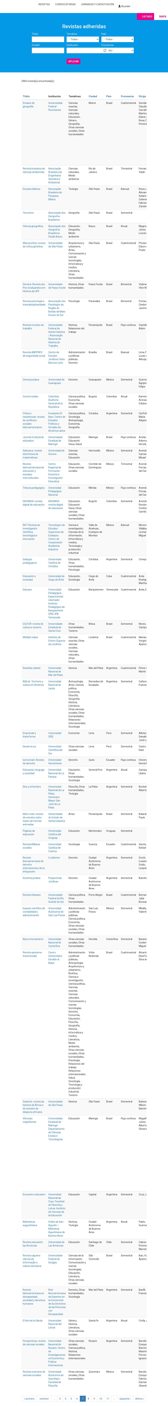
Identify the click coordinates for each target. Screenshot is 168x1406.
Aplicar (73, 61)
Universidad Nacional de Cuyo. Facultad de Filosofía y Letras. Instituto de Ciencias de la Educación (56, 1205)
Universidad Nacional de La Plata (56, 790)
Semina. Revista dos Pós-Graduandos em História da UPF (34, 288)
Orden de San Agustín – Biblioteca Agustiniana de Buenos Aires (56, 1228)
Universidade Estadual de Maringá (55, 441)
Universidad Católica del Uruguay (54, 834)
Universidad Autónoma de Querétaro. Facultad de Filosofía (55, 1378)
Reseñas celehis (32, 668)
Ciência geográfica (33, 226)
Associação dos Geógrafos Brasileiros (57, 216)
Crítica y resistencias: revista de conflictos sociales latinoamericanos (34, 420)
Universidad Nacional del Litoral (55, 1324)
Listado (147, 16)
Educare (27, 589)
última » (139, 1398)
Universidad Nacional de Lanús (54, 685)
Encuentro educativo (34, 1194)
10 (100, 1398)
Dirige (142, 96)
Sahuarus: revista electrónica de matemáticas (32, 454)
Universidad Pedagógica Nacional (54, 491)
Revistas (44, 4)
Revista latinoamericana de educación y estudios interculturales (33, 471)
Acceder (124, 6)
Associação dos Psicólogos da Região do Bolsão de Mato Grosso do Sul (57, 308)
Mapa (162, 16)
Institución (72, 45)
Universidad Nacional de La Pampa (56, 773)
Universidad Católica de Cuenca (54, 848)
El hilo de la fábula (32, 1320)
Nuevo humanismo (33, 939)
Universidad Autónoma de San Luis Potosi (56, 912)
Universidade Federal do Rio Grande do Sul (56, 898)
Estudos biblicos (31, 189)
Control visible (30, 396)
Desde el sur (29, 746)
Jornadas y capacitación (97, 4)
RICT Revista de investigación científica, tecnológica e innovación (31, 532)
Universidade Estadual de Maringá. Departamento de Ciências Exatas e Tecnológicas (56, 1129)
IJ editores (54, 857)
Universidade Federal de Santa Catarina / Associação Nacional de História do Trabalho (56, 335)
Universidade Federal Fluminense (55, 106)
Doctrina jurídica (31, 878)
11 (107, 1398)
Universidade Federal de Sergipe (55, 1259)
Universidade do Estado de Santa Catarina (56, 817)
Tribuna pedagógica (34, 487)
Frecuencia (107, 45)
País (103, 34)
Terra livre (28, 212)
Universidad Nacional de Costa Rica (54, 942)
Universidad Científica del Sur (55, 750)
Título (35, 34)
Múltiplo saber (30, 637)
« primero (29, 1398)
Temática (72, 34)
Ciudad (35, 45)
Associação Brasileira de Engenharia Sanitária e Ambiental (55, 175)
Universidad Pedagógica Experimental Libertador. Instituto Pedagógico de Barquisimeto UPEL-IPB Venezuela (56, 603)
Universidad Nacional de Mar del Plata (55, 671)
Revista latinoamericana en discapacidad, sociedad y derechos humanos (34, 1296)
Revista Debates (32, 894)
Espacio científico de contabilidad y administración (34, 912)
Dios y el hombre (32, 786)
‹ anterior (44, 1398)
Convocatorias (65, 4)
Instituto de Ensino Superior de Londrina (57, 641)
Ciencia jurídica (31, 379)
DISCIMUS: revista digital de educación (55, 505)
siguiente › (125, 1398)
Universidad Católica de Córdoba (54, 563)
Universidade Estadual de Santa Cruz (55, 627)
